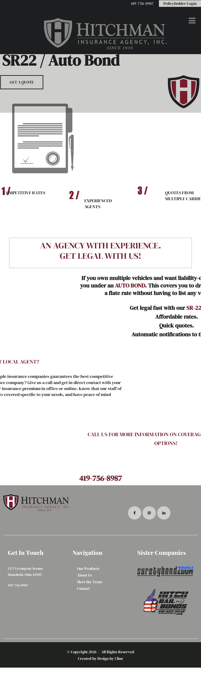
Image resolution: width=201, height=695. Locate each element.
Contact (83, 588)
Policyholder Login (180, 3)
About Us (84, 575)
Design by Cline (110, 658)
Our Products (88, 568)
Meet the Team (89, 582)
